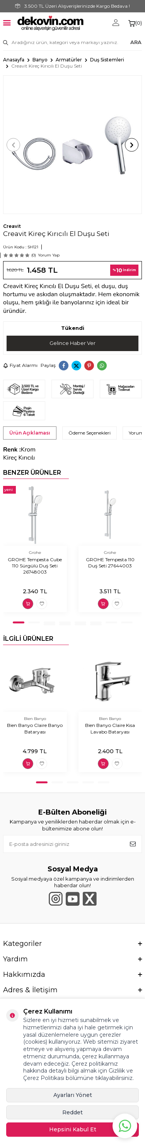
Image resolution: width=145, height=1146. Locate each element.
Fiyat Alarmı (20, 365)
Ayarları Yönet (72, 1095)
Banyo (40, 60)
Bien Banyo (35, 718)
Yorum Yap (49, 255)
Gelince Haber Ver (72, 343)
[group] (72, 145)
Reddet (72, 1112)
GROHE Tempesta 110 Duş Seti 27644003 (110, 563)
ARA (136, 42)
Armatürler (69, 60)
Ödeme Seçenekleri (89, 433)
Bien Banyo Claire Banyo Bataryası (35, 728)
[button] (13, 144)
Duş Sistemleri (107, 60)
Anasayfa (13, 60)
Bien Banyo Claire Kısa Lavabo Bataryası (110, 728)
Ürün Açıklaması (29, 433)
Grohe (35, 552)
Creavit (12, 226)
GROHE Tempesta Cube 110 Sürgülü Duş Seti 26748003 (35, 566)
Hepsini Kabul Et (72, 1129)
